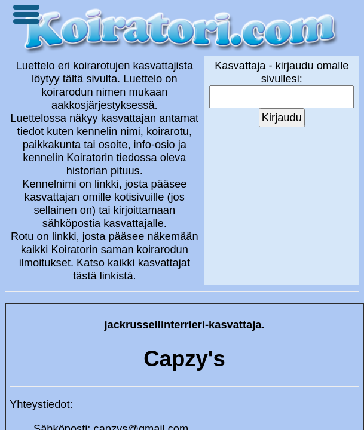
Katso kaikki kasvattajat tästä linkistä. (131, 269)
